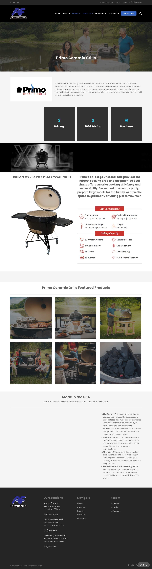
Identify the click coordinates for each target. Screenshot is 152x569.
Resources (81, 518)
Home (80, 503)
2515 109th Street (51, 522)
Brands (80, 511)
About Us (81, 507)
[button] (15, 263)
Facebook (115, 503)
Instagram (115, 511)
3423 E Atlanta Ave (52, 506)
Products (81, 515)
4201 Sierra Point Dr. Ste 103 (55, 538)
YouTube (114, 507)
